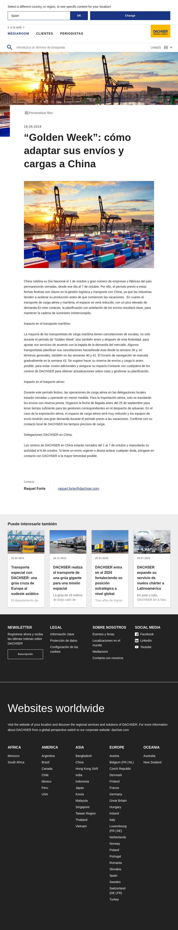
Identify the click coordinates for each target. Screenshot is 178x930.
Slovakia (115, 869)
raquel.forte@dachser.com (78, 488)
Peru (45, 788)
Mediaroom (18, 33)
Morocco (14, 756)
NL (131, 762)
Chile (45, 775)
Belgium (115, 762)
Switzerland (117, 888)
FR (124, 762)
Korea (80, 794)
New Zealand (152, 762)
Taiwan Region (86, 813)
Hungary (115, 807)
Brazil (45, 762)
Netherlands (117, 837)
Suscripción (25, 654)
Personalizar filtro (38, 113)
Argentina (48, 756)
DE (119, 831)
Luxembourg (118, 826)
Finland (114, 781)
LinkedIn (143, 640)
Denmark (115, 775)
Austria (114, 756)
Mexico (46, 781)
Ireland (114, 813)
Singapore (83, 807)
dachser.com (120, 730)
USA (45, 794)
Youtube (143, 647)
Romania (115, 863)
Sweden (115, 882)
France (114, 788)
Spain (113, 875)
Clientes (44, 33)
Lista (156, 47)
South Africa (16, 762)
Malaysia (82, 800)
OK (79, 15)
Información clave (62, 634)
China (80, 762)
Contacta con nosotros (108, 658)
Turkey (114, 899)
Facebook (144, 634)
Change (130, 15)
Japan (80, 788)
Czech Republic (120, 768)
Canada (47, 768)
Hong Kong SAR (87, 768)
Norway (114, 843)
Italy (112, 820)
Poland (114, 850)
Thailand (81, 820)
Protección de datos (63, 640)
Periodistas (71, 33)
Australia (149, 756)
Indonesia (82, 781)
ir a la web (17, 27)
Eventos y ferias (103, 634)
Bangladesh (84, 756)
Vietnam (81, 826)
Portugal (115, 856)
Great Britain (118, 800)
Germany (115, 794)
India (79, 775)
